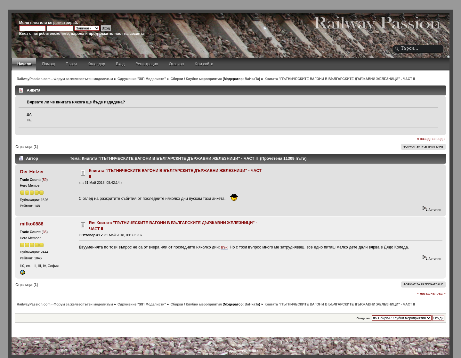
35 (45, 232)
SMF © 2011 (229, 344)
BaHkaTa (252, 79)
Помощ (48, 64)
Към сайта (204, 64)
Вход (120, 64)
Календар (96, 64)
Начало (24, 64)
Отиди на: (364, 318)
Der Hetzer (32, 171)
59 (45, 180)
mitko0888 (31, 223)
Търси (71, 64)
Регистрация (146, 64)
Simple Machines (251, 344)
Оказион (176, 64)
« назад (423, 139)
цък (224, 247)
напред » (438, 139)
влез (34, 22)
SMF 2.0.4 (209, 344)
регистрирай (65, 22)
